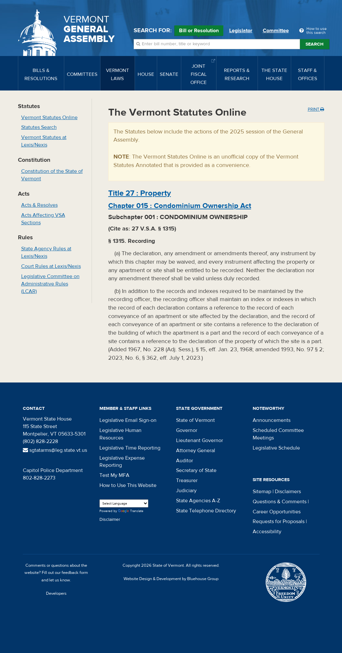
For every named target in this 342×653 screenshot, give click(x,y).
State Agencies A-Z (198, 500)
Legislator (240, 30)
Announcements (271, 420)
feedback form (75, 572)
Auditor (184, 460)
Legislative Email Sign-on (127, 420)
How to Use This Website (127, 485)
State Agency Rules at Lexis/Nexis (46, 252)
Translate (130, 511)
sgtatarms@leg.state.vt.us (55, 450)
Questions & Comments (279, 501)
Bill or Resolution (199, 31)
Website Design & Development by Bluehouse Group (171, 578)
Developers (56, 593)
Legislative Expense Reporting (122, 462)
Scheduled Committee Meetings (278, 434)
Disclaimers (288, 491)
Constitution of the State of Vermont (52, 175)
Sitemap (262, 491)
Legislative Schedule (276, 448)
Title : (139, 193)
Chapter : (179, 205)
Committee (276, 30)
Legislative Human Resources (120, 434)
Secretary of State (196, 470)
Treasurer (187, 480)
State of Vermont (195, 420)
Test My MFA (114, 475)
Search (314, 44)
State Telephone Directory (206, 510)
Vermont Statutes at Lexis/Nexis (44, 141)
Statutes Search (39, 127)
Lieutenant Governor (199, 440)
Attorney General (195, 450)
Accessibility (267, 531)
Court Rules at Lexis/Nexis (51, 266)
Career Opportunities (277, 511)
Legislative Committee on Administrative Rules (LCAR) (50, 284)
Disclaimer (109, 519)
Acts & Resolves (39, 205)
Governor (186, 430)
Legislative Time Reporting (129, 448)
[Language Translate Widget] (123, 503)
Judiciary (186, 490)
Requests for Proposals (279, 521)
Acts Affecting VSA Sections (43, 219)
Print (316, 109)
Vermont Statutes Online (49, 117)
